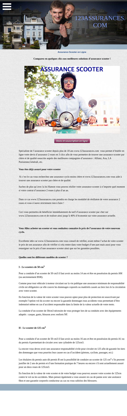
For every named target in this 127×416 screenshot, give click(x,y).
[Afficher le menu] (6, 6)
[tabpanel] (72, 59)
